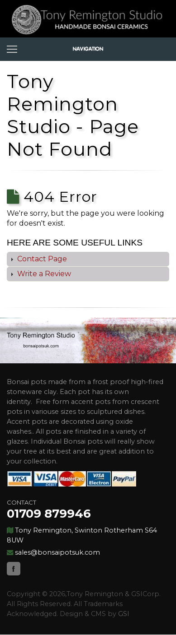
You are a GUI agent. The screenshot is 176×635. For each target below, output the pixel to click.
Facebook (13, 568)
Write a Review (43, 273)
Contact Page (41, 259)
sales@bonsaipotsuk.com (57, 552)
